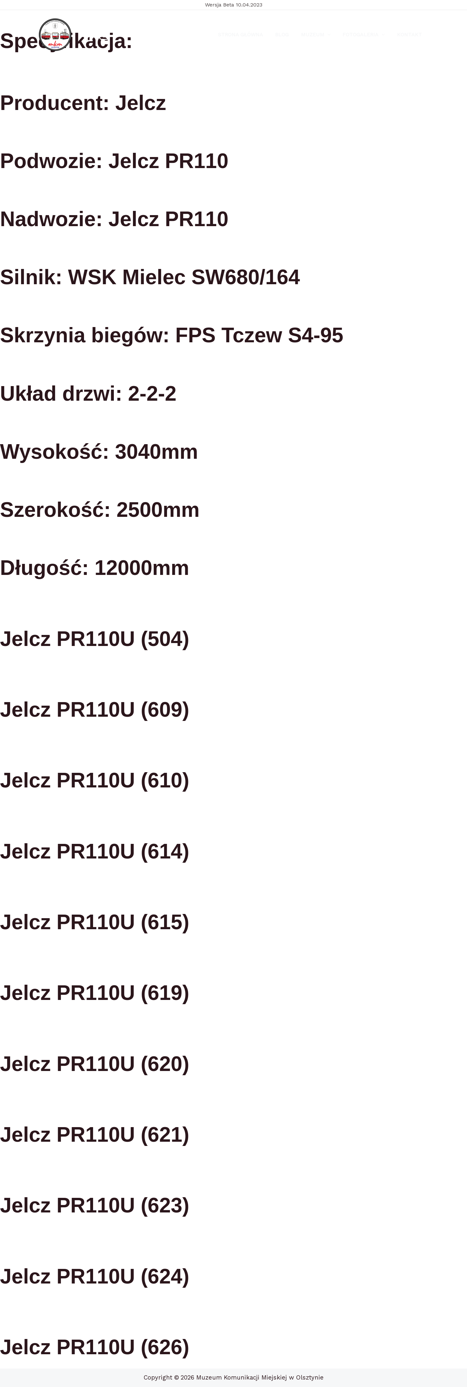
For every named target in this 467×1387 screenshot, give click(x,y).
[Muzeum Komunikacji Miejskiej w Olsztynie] (55, 34)
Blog (288, 34)
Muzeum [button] (320, 35)
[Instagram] (104, 35)
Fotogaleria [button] (366, 35)
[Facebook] (88, 35)
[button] (332, 35)
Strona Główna (248, 34)
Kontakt (410, 34)
